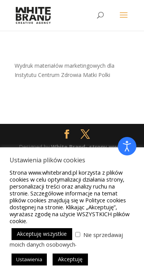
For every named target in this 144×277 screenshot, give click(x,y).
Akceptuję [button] (70, 259)
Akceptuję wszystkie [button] (42, 233)
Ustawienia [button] (29, 259)
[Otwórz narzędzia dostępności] (127, 146)
